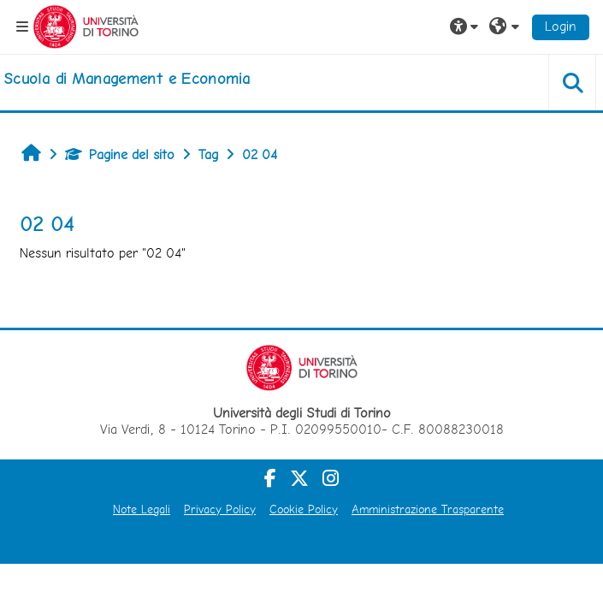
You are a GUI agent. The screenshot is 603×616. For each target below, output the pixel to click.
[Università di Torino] (86, 25)
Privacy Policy (220, 509)
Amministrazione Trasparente (428, 509)
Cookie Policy (303, 509)
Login (560, 26)
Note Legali (141, 509)
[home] (126, 78)
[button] (466, 26)
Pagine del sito (119, 154)
